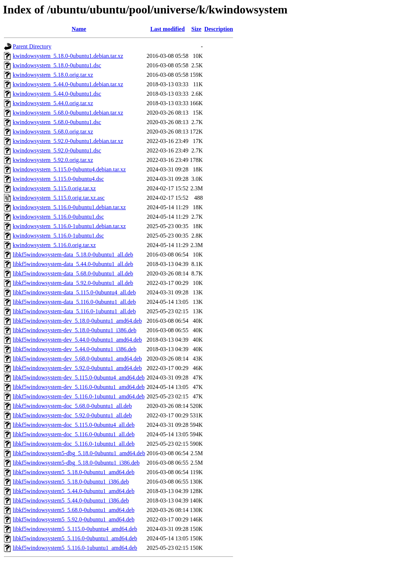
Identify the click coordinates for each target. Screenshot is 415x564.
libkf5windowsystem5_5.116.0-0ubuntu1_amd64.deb (75, 538)
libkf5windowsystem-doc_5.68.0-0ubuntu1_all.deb (72, 406)
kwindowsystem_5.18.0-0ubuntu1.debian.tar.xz (68, 56)
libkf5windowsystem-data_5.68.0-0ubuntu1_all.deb (73, 273)
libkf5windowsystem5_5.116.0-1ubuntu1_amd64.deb (75, 548)
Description (218, 29)
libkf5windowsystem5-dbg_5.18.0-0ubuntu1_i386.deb (76, 463)
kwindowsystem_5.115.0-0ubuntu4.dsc (58, 179)
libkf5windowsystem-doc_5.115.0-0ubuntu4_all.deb (74, 425)
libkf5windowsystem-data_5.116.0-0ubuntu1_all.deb (74, 302)
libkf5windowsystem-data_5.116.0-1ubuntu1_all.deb (74, 311)
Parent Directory (32, 46)
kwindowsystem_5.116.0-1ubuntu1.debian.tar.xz (69, 226)
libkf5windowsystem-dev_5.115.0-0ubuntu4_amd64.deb (78, 377)
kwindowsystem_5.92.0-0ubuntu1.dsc (57, 150)
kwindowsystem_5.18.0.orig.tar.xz (53, 75)
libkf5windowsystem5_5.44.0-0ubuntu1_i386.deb (71, 500)
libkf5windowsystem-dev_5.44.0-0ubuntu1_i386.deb (74, 349)
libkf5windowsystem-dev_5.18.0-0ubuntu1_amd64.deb (77, 321)
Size (196, 29)
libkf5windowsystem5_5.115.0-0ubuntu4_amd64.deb (75, 529)
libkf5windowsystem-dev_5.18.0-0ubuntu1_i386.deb (74, 330)
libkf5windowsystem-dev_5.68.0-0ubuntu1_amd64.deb (77, 359)
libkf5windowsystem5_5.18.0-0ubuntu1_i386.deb (71, 481)
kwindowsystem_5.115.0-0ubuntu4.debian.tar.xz (69, 169)
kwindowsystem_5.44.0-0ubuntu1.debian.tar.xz (68, 84)
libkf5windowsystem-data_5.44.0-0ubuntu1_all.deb (73, 264)
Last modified (167, 29)
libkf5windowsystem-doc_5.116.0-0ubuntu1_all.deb (74, 434)
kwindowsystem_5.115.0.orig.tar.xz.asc (59, 198)
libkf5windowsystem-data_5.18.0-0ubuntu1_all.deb (73, 254)
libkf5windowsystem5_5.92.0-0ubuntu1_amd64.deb (74, 519)
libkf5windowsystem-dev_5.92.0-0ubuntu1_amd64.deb (77, 368)
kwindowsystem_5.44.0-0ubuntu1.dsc (57, 94)
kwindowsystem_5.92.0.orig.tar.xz (53, 160)
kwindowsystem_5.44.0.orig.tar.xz (53, 103)
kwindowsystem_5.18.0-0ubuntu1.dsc (57, 65)
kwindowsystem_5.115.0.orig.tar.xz (54, 188)
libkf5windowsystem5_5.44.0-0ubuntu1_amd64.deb (74, 491)
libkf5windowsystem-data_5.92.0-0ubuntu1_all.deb (73, 283)
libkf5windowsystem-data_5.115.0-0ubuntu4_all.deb (74, 292)
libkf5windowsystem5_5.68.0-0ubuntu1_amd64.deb (74, 510)
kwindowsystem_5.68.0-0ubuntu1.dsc (57, 122)
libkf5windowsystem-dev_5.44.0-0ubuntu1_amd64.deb (77, 340)
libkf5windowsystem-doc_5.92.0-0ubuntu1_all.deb (72, 415)
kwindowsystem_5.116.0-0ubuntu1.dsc (58, 217)
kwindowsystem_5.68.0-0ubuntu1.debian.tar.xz (68, 113)
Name (79, 29)
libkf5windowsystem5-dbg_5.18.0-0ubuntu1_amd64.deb (79, 453)
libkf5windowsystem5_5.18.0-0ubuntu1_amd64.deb (74, 472)
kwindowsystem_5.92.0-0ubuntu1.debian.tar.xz (68, 141)
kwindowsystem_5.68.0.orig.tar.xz (53, 131)
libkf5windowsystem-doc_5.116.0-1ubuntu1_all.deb (74, 444)
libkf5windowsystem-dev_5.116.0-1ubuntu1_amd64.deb (78, 396)
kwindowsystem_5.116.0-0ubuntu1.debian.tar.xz (69, 207)
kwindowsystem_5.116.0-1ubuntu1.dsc (58, 236)
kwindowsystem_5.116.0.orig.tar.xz (54, 245)
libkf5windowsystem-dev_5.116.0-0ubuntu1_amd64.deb (78, 387)
